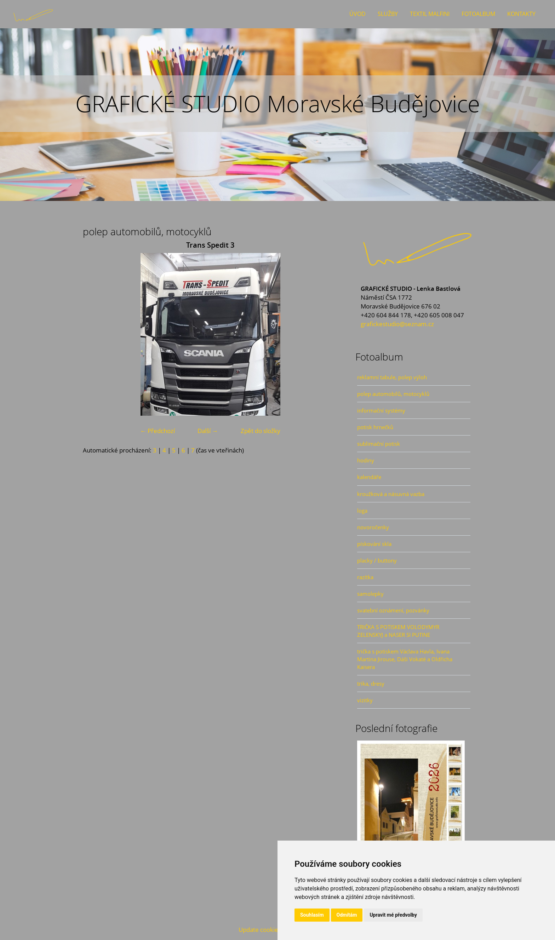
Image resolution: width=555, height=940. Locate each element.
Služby (388, 14)
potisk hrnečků (375, 427)
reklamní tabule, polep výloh (392, 377)
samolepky (370, 593)
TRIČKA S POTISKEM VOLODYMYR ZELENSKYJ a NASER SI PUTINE (398, 630)
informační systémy (381, 410)
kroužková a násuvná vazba (390, 493)
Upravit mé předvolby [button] (393, 915)
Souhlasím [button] (312, 915)
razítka (365, 577)
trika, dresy (370, 683)
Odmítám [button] (347, 915)
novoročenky (373, 527)
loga (362, 510)
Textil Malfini (430, 14)
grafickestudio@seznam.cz (397, 324)
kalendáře (369, 476)
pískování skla (374, 543)
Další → (208, 431)
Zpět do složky (260, 431)
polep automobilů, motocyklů (393, 393)
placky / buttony (377, 560)
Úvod (357, 14)
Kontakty (521, 14)
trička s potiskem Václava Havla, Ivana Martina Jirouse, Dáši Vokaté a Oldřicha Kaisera (404, 659)
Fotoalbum (478, 14)
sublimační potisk (378, 443)
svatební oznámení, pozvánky (393, 610)
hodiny (365, 460)
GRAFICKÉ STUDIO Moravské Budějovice (277, 103)
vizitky (365, 700)
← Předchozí (157, 431)
